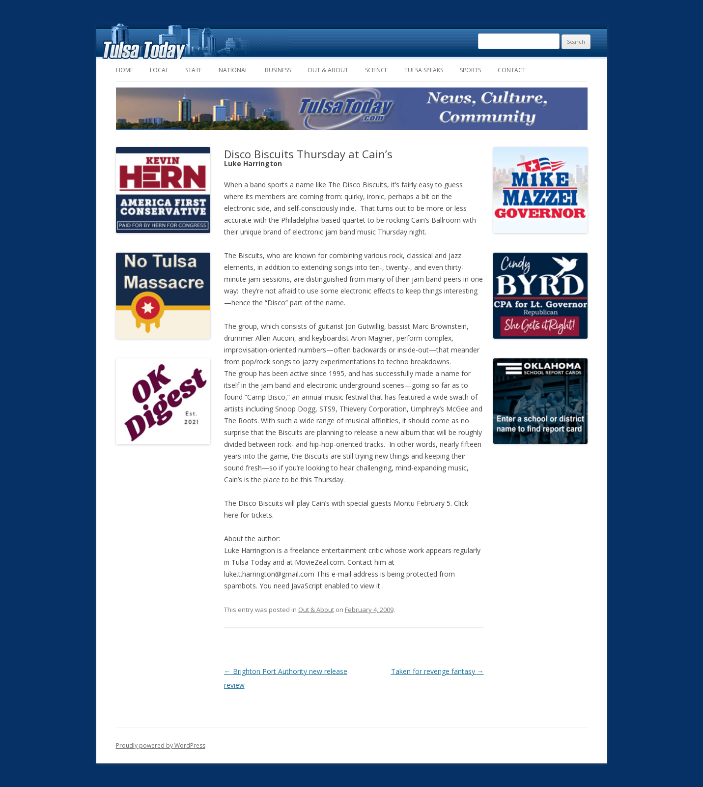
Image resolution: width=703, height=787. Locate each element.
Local (159, 70)
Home (124, 70)
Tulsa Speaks (423, 70)
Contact (512, 70)
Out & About (328, 70)
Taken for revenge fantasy (437, 671)
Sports (470, 70)
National (233, 70)
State (193, 70)
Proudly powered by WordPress (160, 745)
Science (376, 70)
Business (278, 70)
